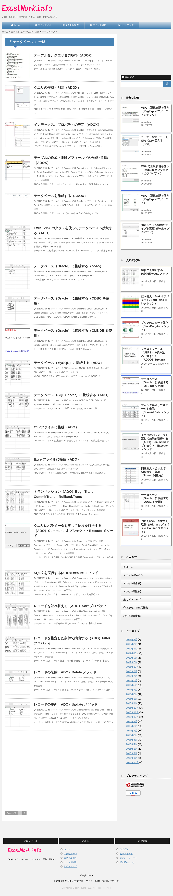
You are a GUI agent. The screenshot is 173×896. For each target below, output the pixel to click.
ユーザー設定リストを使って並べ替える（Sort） (154, 141)
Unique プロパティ (42, 142)
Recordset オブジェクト (81, 615)
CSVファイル (75, 432)
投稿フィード (126, 853)
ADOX (80, 61)
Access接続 (76, 238)
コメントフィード (128, 858)
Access (67, 61)
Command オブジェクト (48, 97)
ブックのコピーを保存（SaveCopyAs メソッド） (155, 326)
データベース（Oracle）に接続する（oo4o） (68, 266)
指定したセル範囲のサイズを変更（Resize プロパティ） (155, 229)
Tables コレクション (69, 176)
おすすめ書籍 (132, 615)
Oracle (37, 275)
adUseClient (82, 611)
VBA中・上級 (51, 65)
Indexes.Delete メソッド (73, 138)
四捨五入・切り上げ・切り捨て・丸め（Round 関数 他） (154, 472)
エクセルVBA (133, 575)
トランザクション (105, 242)
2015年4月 (131, 744)
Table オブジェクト (79, 172)
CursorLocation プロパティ (46, 615)
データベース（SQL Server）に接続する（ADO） (72, 395)
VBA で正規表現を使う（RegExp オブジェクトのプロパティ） (155, 170)
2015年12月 (132, 707)
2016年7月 (131, 676)
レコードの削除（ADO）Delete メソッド (65, 672)
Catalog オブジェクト (94, 61)
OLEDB (96, 432)
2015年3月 (131, 748)
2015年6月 (131, 735)
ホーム (67, 849)
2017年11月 (132, 648)
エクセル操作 (132, 583)
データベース (57, 61)
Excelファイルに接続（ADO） (57, 459)
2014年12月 (132, 762)
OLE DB (97, 271)
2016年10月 (132, 666)
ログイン (124, 849)
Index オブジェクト (80, 134)
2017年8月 (131, 662)
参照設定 (96, 142)
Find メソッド (51, 714)
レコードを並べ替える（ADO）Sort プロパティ (70, 606)
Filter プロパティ (47, 652)
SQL (106, 97)
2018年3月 (131, 639)
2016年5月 (131, 685)
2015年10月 (132, 717)
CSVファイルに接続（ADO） (56, 427)
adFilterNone (77, 648)
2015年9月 (131, 721)
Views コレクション (70, 101)
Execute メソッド (42, 549)
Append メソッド (85, 93)
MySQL (82, 368)
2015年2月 (131, 753)
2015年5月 (131, 739)
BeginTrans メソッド (86, 502)
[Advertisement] (59, 766)
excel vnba (98, 97)
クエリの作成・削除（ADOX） (57, 87)
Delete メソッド (85, 97)
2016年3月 (131, 694)
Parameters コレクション (85, 549)
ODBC (90, 271)
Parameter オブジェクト (62, 549)
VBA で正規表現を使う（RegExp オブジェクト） (155, 199)
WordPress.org (127, 862)
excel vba (81, 271)
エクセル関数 (132, 591)
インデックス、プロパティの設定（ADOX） (67, 124)
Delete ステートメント (73, 582)
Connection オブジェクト (50, 506)
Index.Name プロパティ (50, 138)
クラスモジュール (74, 242)
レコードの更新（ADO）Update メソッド (66, 704)
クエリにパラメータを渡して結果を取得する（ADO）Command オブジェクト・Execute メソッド (73, 531)
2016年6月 (131, 680)
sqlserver (38, 404)
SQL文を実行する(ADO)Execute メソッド (66, 573)
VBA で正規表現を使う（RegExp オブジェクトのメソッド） (155, 111)
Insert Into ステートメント (46, 586)
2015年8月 (131, 726)
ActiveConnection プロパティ (84, 541)
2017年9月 (131, 657)
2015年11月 (132, 712)
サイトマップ (70, 866)
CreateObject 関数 (68, 97)
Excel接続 (104, 238)
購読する (128, 77)
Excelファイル (85, 465)
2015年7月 (131, 730)
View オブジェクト (66, 65)
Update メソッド (94, 714)
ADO (73, 61)
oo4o (104, 271)
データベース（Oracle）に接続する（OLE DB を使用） (154, 382)
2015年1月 (131, 758)
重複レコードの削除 (52, 246)
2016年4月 (131, 689)
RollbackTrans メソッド (102, 506)
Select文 (44, 275)
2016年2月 (131, 698)
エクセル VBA (83, 65)
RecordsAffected (66, 586)
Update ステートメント (90, 586)
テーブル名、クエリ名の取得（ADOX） (64, 55)
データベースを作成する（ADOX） (61, 196)
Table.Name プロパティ (47, 176)
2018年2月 (131, 644)
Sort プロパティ (100, 615)
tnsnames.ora (61, 313)
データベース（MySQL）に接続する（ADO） (69, 363)
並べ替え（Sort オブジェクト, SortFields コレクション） (155, 300)
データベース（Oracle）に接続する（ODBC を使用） (154, 498)
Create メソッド (105, 201)
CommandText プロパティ (69, 545)
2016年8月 (131, 671)
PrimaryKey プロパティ (95, 138)
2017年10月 (132, 653)
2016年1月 (131, 703)
